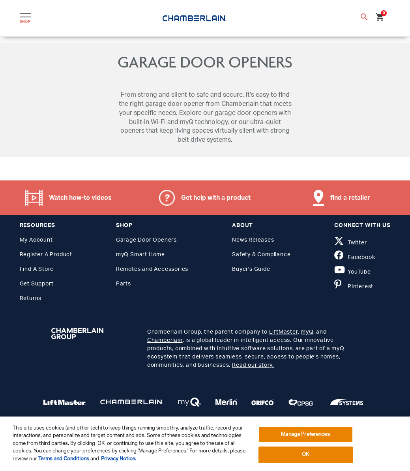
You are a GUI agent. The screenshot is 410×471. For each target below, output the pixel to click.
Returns (31, 298)
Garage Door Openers (146, 240)
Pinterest (353, 286)
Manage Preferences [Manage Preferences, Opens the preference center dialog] (305, 434)
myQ (307, 332)
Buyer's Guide (251, 269)
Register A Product (46, 254)
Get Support (37, 284)
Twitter (350, 243)
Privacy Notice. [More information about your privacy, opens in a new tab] (118, 459)
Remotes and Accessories (152, 269)
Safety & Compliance (261, 254)
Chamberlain (165, 340)
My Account (36, 240)
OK (305, 454)
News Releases (253, 240)
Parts (123, 284)
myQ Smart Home (140, 254)
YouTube (352, 272)
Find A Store (37, 269)
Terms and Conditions (63, 459)
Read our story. (253, 365)
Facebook (354, 257)
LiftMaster (283, 332)
